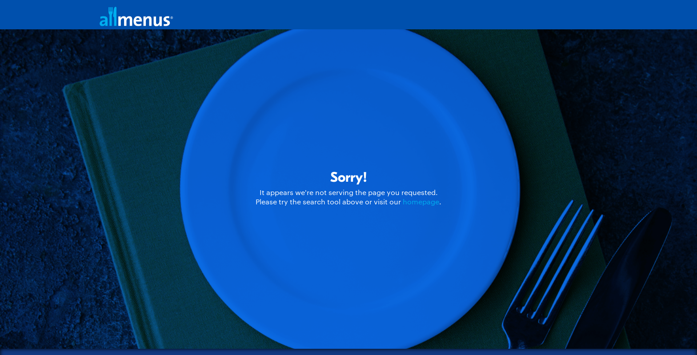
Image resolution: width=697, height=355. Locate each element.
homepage (421, 201)
